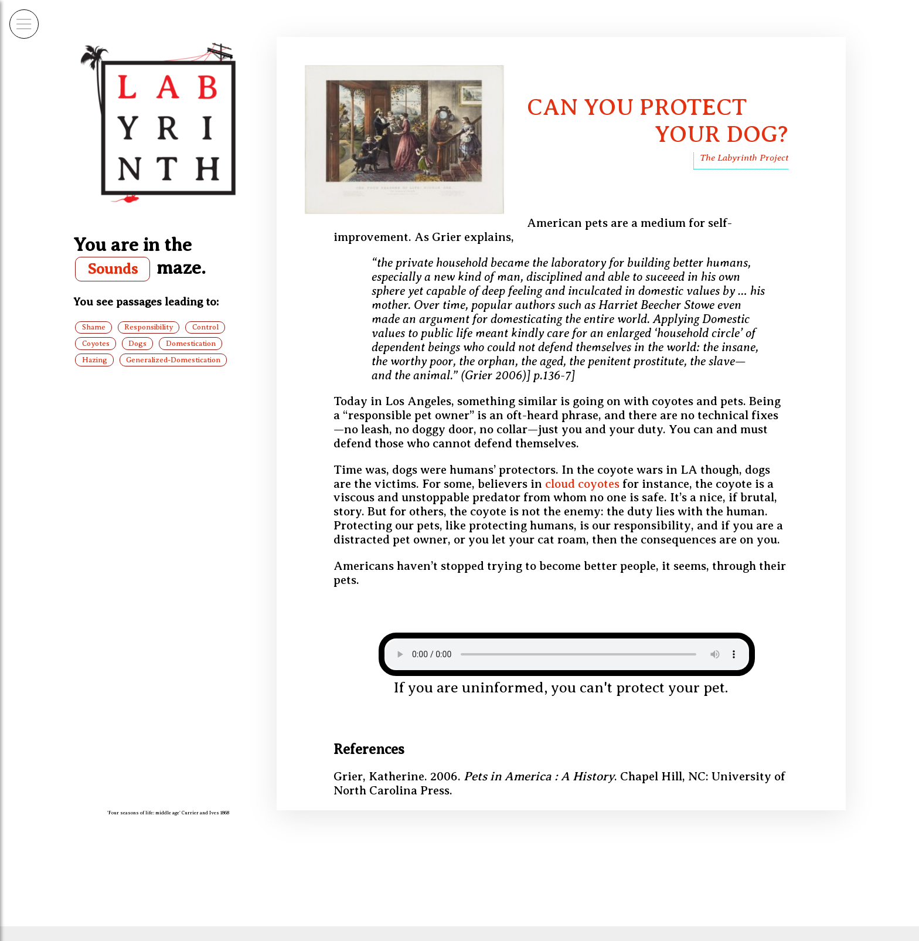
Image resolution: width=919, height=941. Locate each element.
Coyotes (96, 343)
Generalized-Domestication (173, 360)
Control (205, 327)
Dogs (137, 343)
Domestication (191, 343)
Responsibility (148, 327)
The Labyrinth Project (744, 157)
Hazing (94, 360)
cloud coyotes (582, 484)
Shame (93, 327)
